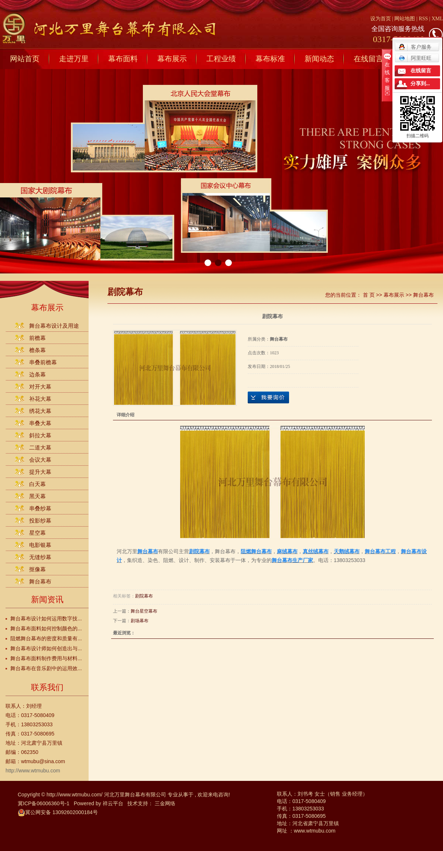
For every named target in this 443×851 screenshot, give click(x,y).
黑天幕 (37, 496)
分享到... (420, 83)
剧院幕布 (144, 596)
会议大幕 (40, 459)
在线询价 (268, 397)
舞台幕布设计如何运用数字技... (46, 618)
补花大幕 (40, 399)
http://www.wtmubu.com (33, 771)
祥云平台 (113, 803)
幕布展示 (172, 59)
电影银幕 (40, 545)
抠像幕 (37, 569)
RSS (423, 18)
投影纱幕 (40, 520)
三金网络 (165, 803)
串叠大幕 (40, 423)
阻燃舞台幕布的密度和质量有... (46, 638)
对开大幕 (40, 386)
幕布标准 (270, 59)
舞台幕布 (40, 581)
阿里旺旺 (415, 58)
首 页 (369, 295)
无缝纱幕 (40, 557)
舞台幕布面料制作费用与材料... (46, 658)
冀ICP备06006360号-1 (43, 803)
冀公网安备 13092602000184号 (58, 812)
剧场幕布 (139, 620)
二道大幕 (40, 447)
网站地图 (405, 18)
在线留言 (368, 59)
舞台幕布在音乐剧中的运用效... (46, 668)
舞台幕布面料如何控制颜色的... (46, 628)
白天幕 (37, 484)
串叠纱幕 (40, 508)
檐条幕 (37, 350)
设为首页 (380, 18)
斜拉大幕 (40, 435)
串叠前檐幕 (43, 362)
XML (437, 18)
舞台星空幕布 (144, 611)
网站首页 (25, 59)
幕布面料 (123, 59)
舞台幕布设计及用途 (54, 326)
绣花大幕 (40, 411)
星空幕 (37, 533)
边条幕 (37, 374)
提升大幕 (40, 472)
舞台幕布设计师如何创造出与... (46, 648)
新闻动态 (319, 59)
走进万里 (74, 59)
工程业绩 (221, 59)
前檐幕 (37, 338)
